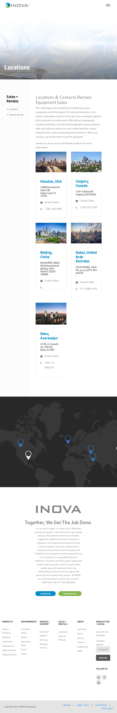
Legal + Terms (83, 705)
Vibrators (6, 637)
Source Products (6, 631)
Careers (81, 642)
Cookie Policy (101, 705)
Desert (24, 637)
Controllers (7, 641)
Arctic (23, 649)
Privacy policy (107, 708)
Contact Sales (52, 202)
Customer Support (44, 633)
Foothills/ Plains (25, 631)
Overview (81, 629)
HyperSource (8, 645)
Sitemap (66, 705)
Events (80, 637)
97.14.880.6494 (88, 288)
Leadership (82, 646)
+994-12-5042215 (50, 365)
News (80, 633)
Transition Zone (25, 643)
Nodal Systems (9, 654)
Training (43, 639)
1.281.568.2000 (53, 208)
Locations (13, 109)
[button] (28, 455)
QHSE (80, 650)
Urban (24, 653)
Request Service (44, 646)
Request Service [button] (70, 593)
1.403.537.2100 (88, 207)
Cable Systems (9, 650)
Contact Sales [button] (45, 593)
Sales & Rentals (16, 114)
